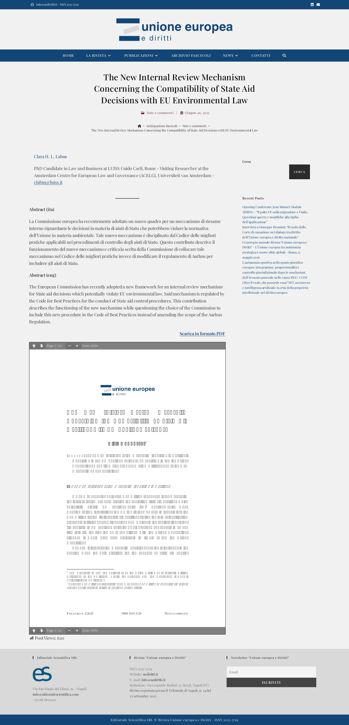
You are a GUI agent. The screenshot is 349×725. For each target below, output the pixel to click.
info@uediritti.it (153, 679)
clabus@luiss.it (48, 182)
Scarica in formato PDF (202, 333)
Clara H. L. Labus (50, 156)
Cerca (246, 161)
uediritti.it (150, 674)
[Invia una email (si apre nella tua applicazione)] (317, 4)
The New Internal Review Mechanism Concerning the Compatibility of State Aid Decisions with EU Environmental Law (174, 130)
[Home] (139, 126)
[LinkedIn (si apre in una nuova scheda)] (312, 4)
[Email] (271, 672)
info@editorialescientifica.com (56, 694)
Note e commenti (160, 113)
